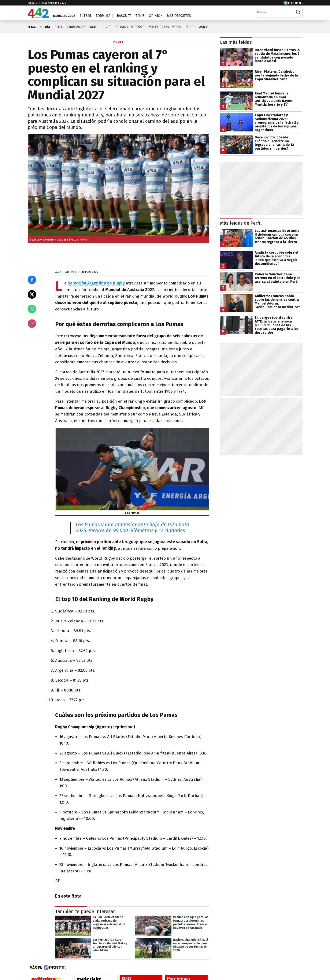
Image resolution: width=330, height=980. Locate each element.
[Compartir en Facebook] (32, 280)
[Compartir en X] (32, 294)
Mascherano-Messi (165, 27)
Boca (58, 27)
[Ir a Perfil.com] (293, 4)
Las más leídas (236, 42)
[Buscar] (275, 12)
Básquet (124, 16)
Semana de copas (130, 27)
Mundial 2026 (64, 16)
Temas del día (38, 27)
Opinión (156, 16)
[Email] (32, 323)
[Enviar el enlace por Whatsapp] (32, 309)
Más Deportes (179, 16)
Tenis (140, 16)
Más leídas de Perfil (241, 223)
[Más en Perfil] (54, 967)
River (106, 27)
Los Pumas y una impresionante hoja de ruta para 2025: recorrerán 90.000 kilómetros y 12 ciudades (132, 528)
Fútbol (86, 16)
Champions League (82, 27)
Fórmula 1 (104, 16)
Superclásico (196, 27)
